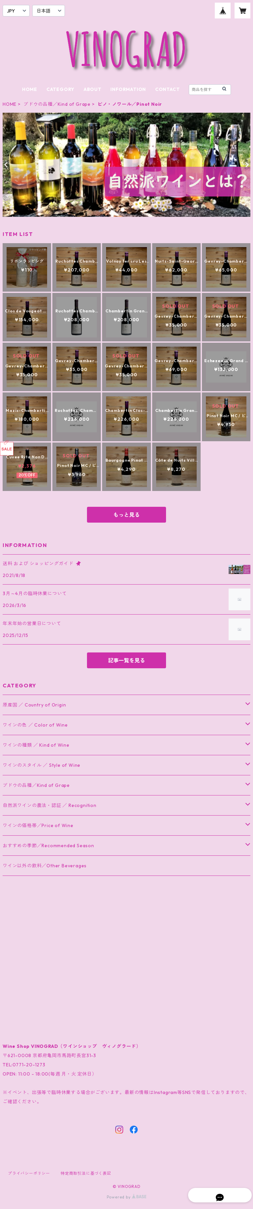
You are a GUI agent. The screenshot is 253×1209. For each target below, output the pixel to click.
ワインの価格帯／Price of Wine (38, 825)
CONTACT (167, 89)
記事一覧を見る (126, 660)
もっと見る (126, 514)
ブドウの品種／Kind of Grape (57, 104)
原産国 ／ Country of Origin (34, 705)
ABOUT (92, 89)
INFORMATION (128, 89)
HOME (29, 89)
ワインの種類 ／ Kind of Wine (36, 745)
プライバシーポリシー (29, 1173)
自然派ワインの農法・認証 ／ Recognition (50, 805)
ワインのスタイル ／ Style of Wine (41, 765)
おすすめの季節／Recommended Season (48, 846)
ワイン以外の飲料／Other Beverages (45, 866)
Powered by (127, 1197)
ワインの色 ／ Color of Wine (35, 725)
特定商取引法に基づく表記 (86, 1173)
